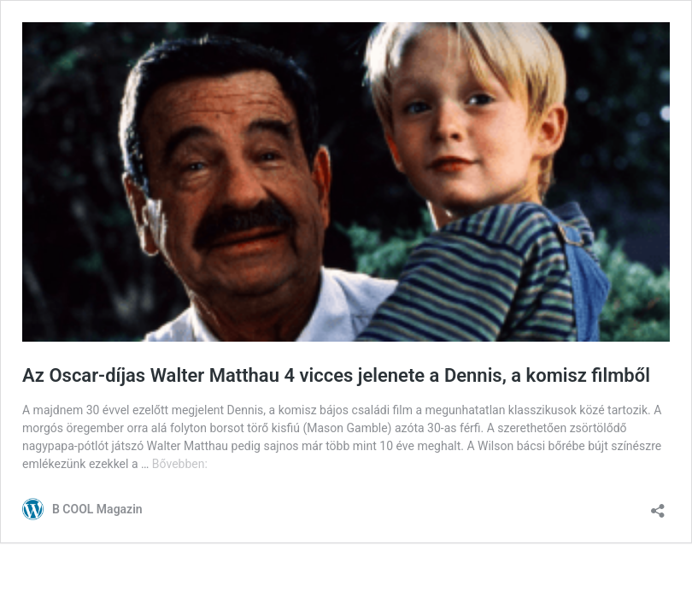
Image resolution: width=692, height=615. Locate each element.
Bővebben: (180, 464)
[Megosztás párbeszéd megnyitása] (658, 505)
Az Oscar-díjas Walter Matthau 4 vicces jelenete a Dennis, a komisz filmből (336, 375)
